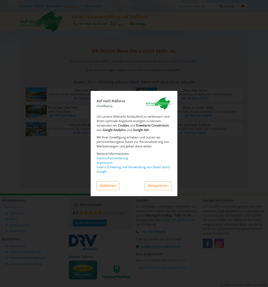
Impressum (105, 163)
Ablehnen (108, 185)
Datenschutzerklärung (112, 158)
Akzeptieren (158, 185)
